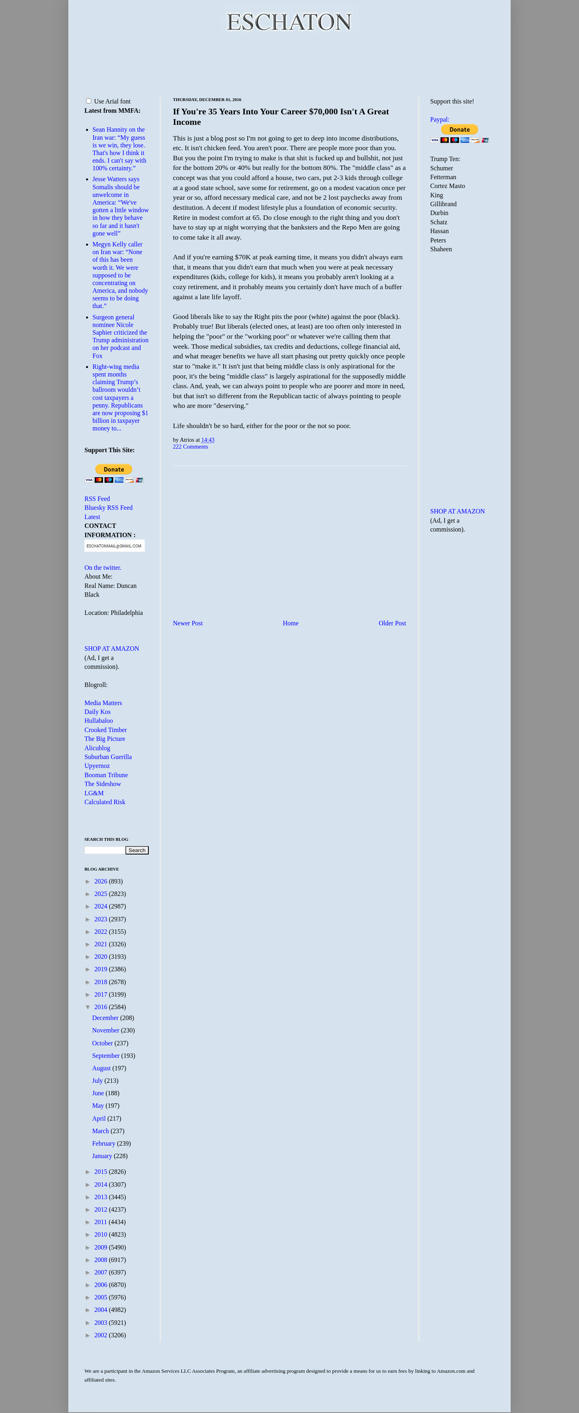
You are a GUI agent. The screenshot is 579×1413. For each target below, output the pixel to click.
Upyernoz (97, 765)
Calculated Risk (104, 802)
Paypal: (440, 119)
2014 (101, 1184)
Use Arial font (108, 101)
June (98, 1093)
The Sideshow (102, 783)
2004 (101, 1309)
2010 (101, 1234)
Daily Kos (97, 711)
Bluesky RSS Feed (108, 507)
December (106, 1017)
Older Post (392, 623)
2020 (101, 956)
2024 (101, 906)
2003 (101, 1322)
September (106, 1055)
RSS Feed (97, 498)
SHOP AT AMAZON (111, 648)
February (104, 1143)
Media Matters (103, 702)
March (101, 1131)
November (106, 1030)
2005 (101, 1297)
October (103, 1043)
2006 (101, 1284)
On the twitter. (102, 567)
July (98, 1080)
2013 (101, 1197)
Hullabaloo (98, 720)
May (98, 1105)
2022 (101, 931)
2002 (101, 1335)
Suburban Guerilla (108, 756)
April (99, 1118)
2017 (101, 994)
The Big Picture (104, 738)
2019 (101, 969)
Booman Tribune (106, 775)
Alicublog (97, 748)
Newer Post (188, 623)
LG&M (94, 793)
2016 (101, 1006)
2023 (101, 919)
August (102, 1068)
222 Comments (190, 446)
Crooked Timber (105, 729)
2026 (101, 881)
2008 (101, 1259)
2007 (101, 1272)
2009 (101, 1247)
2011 (101, 1222)
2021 (101, 944)
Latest (92, 516)
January (103, 1155)
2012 (101, 1209)
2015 (101, 1171)
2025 (101, 893)
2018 (101, 982)
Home (291, 623)
